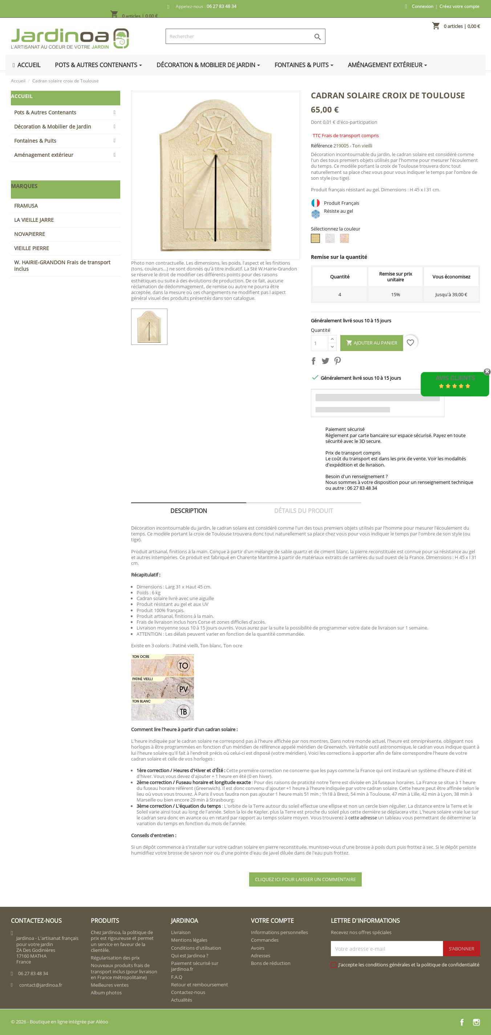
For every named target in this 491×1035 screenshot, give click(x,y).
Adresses (260, 955)
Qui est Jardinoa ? (189, 955)
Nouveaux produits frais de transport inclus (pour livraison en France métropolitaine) (124, 971)
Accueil (22, 96)
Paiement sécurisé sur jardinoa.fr (194, 966)
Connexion (422, 6)
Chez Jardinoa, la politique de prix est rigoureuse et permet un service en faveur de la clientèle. (122, 941)
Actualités (181, 1000)
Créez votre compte (459, 6)
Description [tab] (188, 511)
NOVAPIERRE (29, 234)
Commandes (265, 940)
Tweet (327, 362)
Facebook (462, 1022)
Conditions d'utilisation (196, 948)
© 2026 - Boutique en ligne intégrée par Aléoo (59, 1021)
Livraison (181, 932)
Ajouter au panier (371, 343)
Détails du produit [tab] (303, 511)
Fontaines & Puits (35, 140)
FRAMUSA (26, 205)
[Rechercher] (246, 36)
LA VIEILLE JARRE (34, 219)
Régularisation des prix (115, 957)
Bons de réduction (271, 963)
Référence (321, 145)
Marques (24, 186)
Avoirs (257, 948)
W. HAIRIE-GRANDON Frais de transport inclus (62, 265)
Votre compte (272, 921)
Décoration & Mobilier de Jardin (52, 126)
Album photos (106, 992)
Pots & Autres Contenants (45, 112)
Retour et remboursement (199, 984)
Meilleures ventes (110, 985)
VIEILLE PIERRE (31, 248)
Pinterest (339, 362)
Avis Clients (455, 378)
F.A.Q (176, 977)
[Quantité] (319, 343)
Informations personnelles (279, 932)
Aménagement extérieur (43, 154)
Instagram (476, 1022)
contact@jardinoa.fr (40, 985)
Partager (315, 362)
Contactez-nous (188, 992)
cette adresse (362, 817)
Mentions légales (189, 940)
